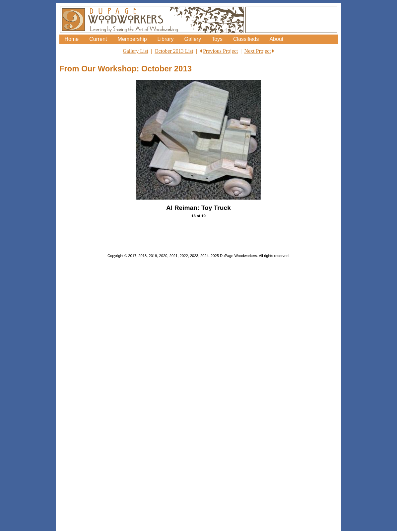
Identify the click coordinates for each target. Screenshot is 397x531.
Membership (132, 39)
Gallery (192, 39)
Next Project (257, 51)
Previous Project (220, 51)
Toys (217, 39)
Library (166, 39)
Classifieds (246, 39)
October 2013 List (174, 51)
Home (72, 39)
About (276, 39)
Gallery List (135, 51)
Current (98, 39)
